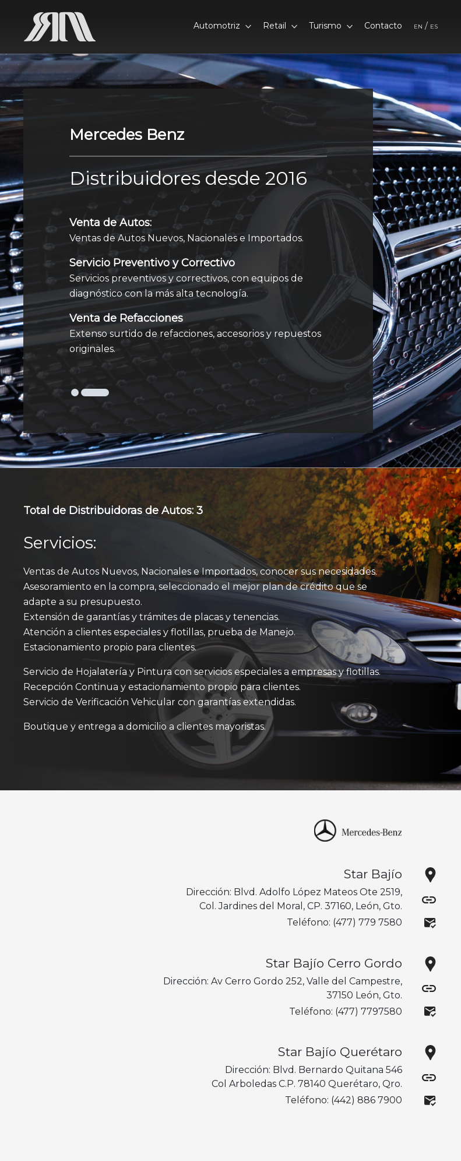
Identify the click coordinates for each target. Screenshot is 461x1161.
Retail (280, 25)
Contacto (383, 25)
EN (418, 26)
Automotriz (222, 25)
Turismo (331, 25)
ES (434, 26)
